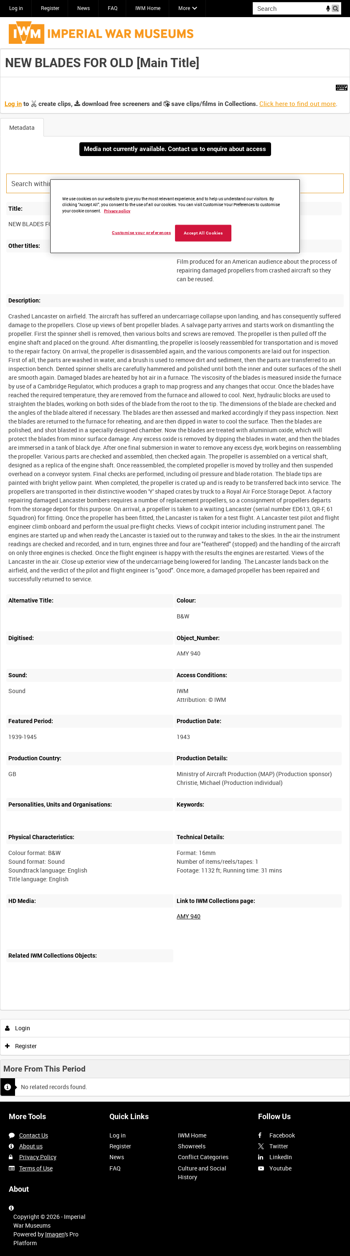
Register (50, 8)
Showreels (191, 1146)
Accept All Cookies (203, 233)
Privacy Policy (37, 1157)
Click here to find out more (297, 103)
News (83, 8)
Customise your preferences (141, 232)
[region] (175, 216)
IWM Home (147, 8)
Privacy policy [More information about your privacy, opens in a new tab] (117, 211)
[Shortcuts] (341, 86)
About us (31, 1146)
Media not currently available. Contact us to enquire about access (175, 149)
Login (17, 1028)
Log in (16, 8)
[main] (175, 575)
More (184, 8)
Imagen (55, 1234)
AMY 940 (188, 916)
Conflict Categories (203, 1157)
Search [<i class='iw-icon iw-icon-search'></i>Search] (336, 7)
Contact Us (33, 1135)
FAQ (112, 8)
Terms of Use (36, 1168)
